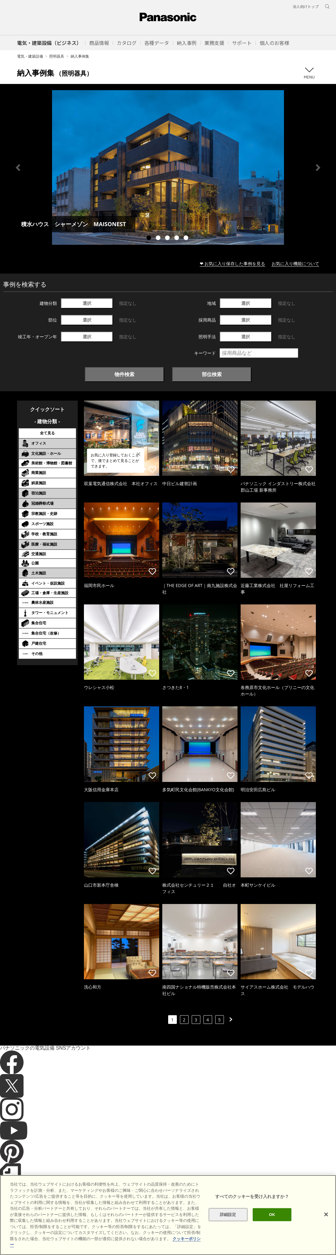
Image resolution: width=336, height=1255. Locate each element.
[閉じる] (326, 1224)
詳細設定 (228, 1224)
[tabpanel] (168, 167)
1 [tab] (149, 238)
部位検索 (212, 374)
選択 (87, 303)
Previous (18, 167)
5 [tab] (187, 238)
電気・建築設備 (30, 56)
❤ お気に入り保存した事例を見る (232, 263)
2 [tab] (159, 238)
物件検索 (124, 374)
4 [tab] (177, 238)
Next (318, 167)
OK (272, 1224)
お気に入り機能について (295, 263)
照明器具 (56, 56)
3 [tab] (168, 238)
